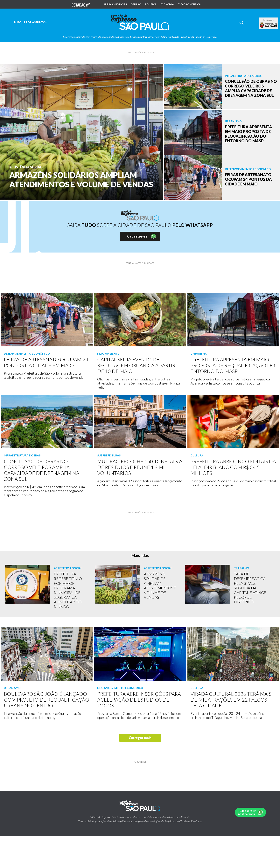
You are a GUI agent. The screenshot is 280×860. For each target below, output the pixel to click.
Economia (167, 4)
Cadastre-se (137, 236)
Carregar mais (140, 738)
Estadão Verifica (189, 4)
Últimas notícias (115, 4)
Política (151, 4)
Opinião (136, 4)
